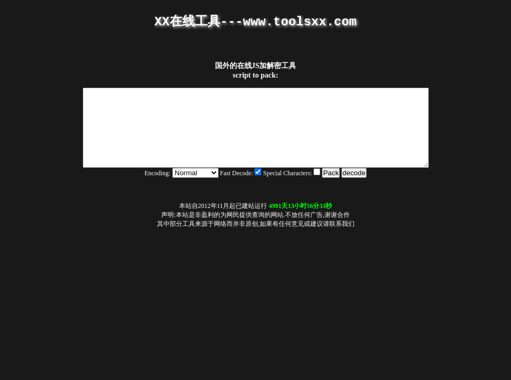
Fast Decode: (241, 189)
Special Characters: (292, 189)
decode (354, 189)
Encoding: (157, 189)
